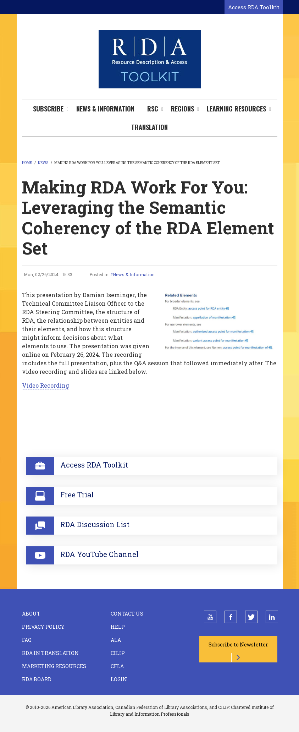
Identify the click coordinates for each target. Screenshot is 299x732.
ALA (116, 640)
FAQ (27, 640)
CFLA (117, 666)
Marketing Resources (54, 666)
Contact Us (127, 613)
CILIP (118, 653)
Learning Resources (236, 108)
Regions (182, 108)
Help (118, 626)
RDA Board (36, 679)
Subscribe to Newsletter (238, 644)
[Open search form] (217, 7)
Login (119, 679)
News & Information (105, 108)
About (31, 613)
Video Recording (45, 385)
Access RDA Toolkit (253, 7)
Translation (149, 127)
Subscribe (48, 108)
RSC (152, 108)
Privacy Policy (43, 626)
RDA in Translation (50, 653)
